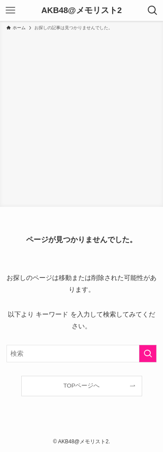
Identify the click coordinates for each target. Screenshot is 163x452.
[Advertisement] (81, 117)
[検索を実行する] (147, 353)
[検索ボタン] (152, 10)
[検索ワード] (81, 353)
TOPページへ (81, 385)
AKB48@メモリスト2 (81, 11)
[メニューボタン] (10, 10)
